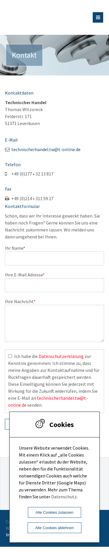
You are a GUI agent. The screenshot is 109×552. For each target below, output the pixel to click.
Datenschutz (64, 496)
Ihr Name (15, 248)
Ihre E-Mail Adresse (25, 275)
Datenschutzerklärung (61, 361)
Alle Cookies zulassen (54, 512)
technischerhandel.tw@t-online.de (46, 149)
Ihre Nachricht (20, 301)
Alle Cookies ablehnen (54, 528)
